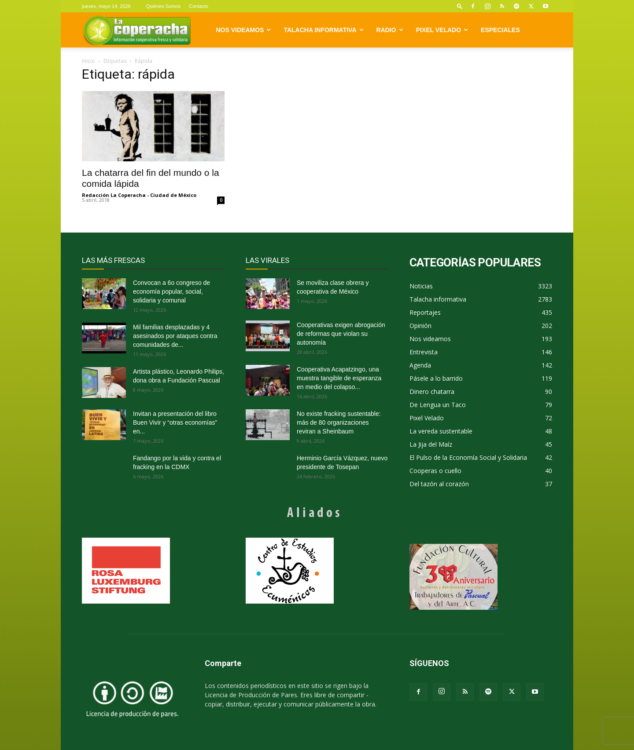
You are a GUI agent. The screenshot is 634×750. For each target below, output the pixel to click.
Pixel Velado (442, 29)
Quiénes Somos (163, 6)
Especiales (500, 29)
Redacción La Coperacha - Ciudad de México (139, 195)
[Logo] (137, 30)
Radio (389, 29)
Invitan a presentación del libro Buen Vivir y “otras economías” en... (175, 422)
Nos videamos (243, 29)
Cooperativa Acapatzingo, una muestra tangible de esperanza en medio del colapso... (339, 378)
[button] (459, 6)
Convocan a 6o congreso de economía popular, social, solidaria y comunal (171, 291)
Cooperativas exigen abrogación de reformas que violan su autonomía (341, 333)
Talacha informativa (323, 29)
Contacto (198, 6)
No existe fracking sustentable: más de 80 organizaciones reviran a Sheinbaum (339, 422)
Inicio (88, 61)
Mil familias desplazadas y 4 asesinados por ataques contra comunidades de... (175, 336)
